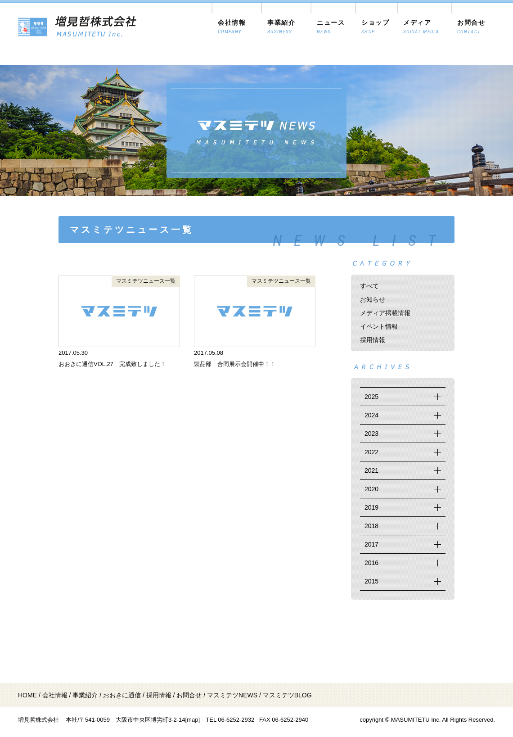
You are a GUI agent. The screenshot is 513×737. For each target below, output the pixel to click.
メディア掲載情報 (385, 313)
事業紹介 (85, 695)
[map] (192, 719)
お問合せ (189, 695)
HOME (27, 695)
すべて (369, 285)
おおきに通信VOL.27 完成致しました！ (112, 364)
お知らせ (372, 299)
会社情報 (55, 695)
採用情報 (372, 340)
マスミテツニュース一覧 (146, 281)
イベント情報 (379, 326)
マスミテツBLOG (287, 695)
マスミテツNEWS (232, 695)
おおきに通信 (122, 695)
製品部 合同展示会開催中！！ (235, 364)
